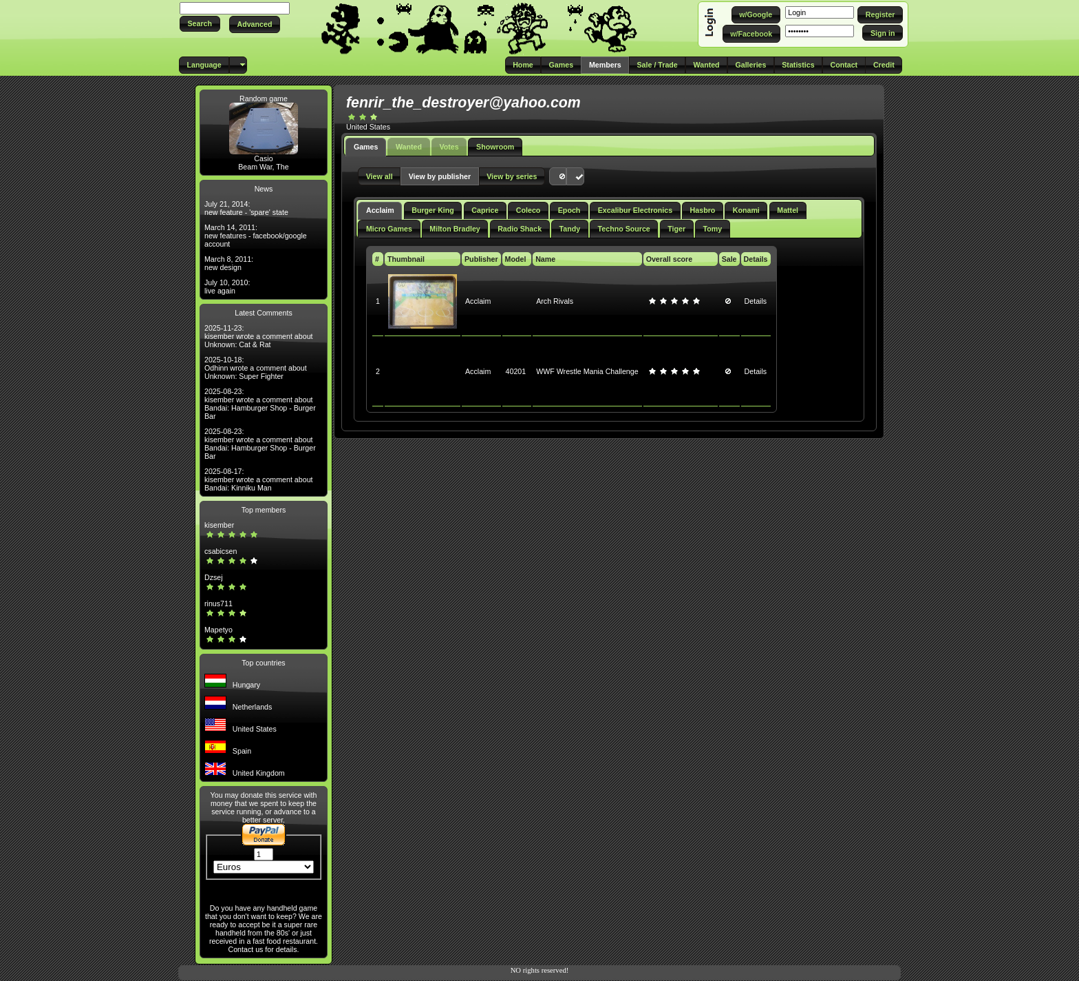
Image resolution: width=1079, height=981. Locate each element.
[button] (200, 24)
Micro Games (389, 229)
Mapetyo (218, 630)
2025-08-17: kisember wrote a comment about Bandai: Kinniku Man (258, 479)
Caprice (484, 210)
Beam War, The (263, 167)
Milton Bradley (454, 229)
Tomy (713, 229)
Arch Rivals (554, 301)
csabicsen (220, 551)
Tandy (570, 229)
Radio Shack (520, 229)
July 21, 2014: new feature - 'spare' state (246, 208)
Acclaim (380, 210)
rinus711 (218, 603)
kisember (219, 525)
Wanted (409, 147)
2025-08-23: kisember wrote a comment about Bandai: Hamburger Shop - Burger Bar (260, 403)
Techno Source (624, 229)
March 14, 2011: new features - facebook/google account (255, 235)
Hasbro (703, 210)
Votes (448, 147)
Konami (746, 210)
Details (756, 301)
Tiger (676, 229)
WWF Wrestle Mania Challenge (587, 371)
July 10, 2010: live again (227, 286)
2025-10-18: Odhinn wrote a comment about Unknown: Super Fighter (255, 367)
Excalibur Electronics (635, 210)
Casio (263, 158)
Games (366, 147)
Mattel (787, 210)
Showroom (495, 147)
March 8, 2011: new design (228, 263)
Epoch (569, 210)
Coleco (528, 210)
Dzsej (213, 577)
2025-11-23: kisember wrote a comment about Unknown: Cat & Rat (258, 336)
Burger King (433, 210)
